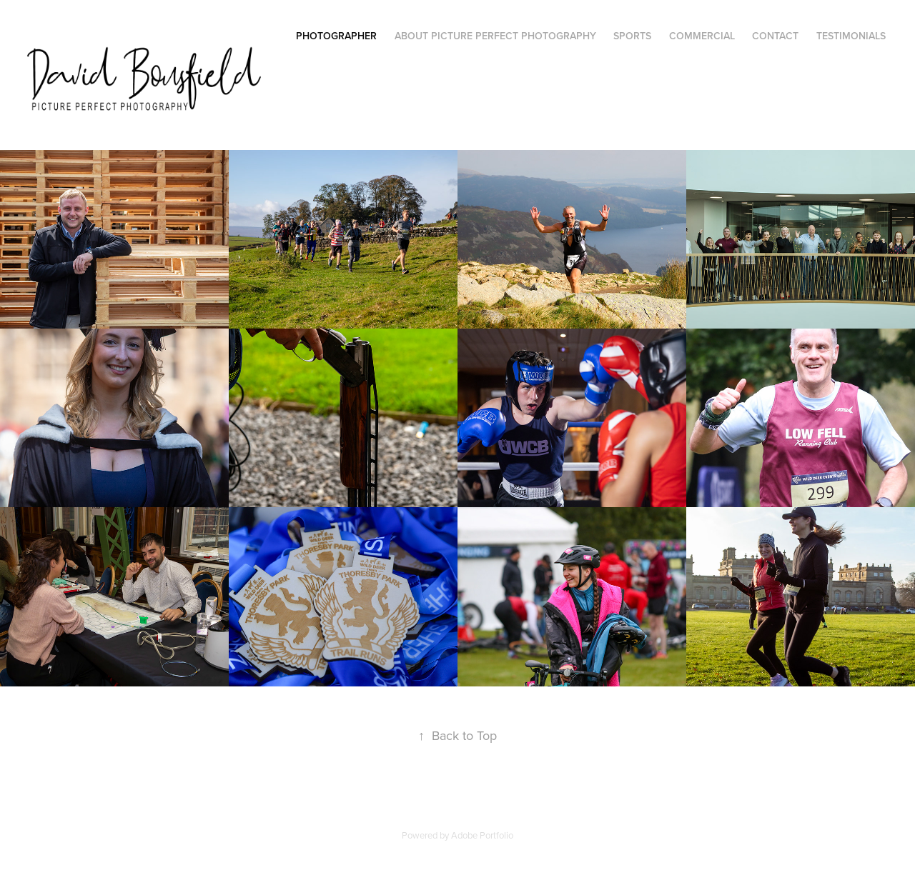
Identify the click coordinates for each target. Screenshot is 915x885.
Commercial (702, 36)
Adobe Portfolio (482, 835)
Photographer (336, 36)
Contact (775, 36)
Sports (632, 36)
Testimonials (851, 36)
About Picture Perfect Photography (495, 36)
